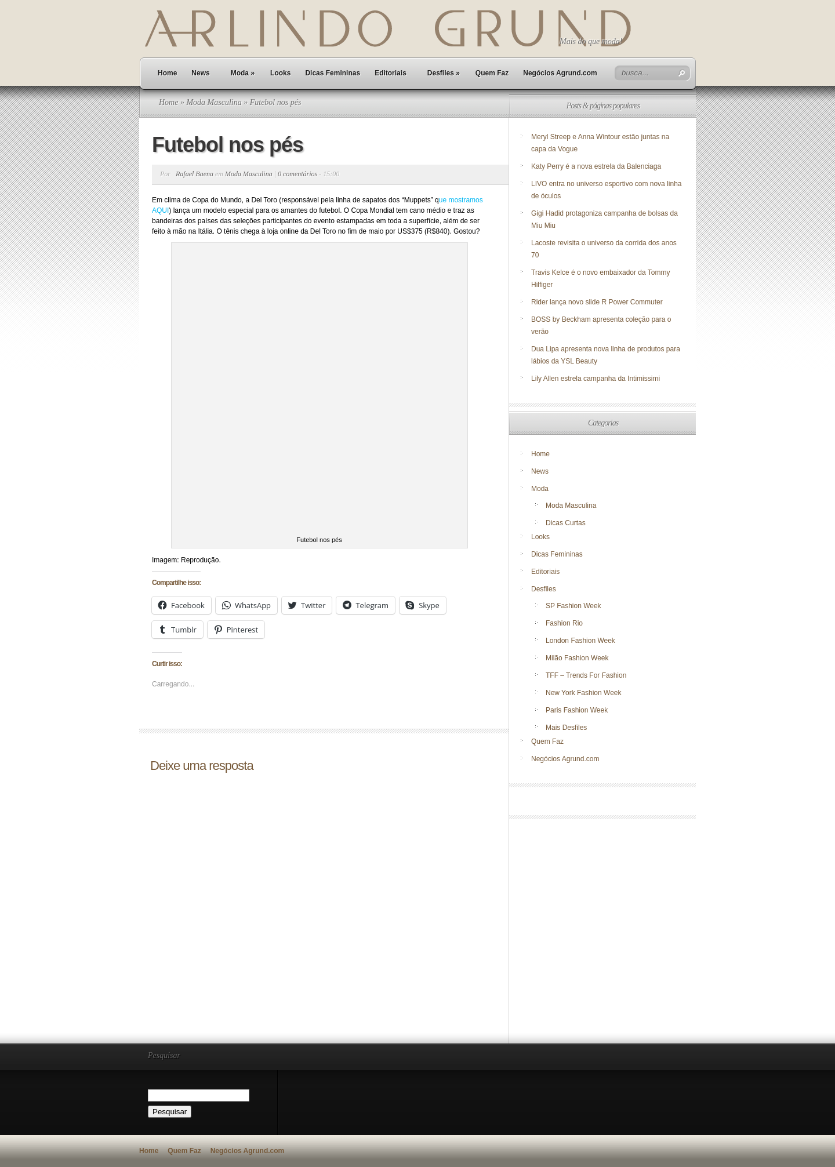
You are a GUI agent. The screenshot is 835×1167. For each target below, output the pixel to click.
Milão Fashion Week (577, 658)
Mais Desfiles (566, 728)
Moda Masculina (213, 102)
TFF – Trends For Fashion (586, 675)
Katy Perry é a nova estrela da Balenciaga (596, 166)
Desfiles (443, 73)
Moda (243, 73)
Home (167, 73)
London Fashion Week (580, 641)
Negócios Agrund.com (560, 73)
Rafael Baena (194, 174)
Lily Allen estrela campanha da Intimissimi (595, 379)
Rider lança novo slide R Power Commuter (597, 302)
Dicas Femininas (332, 73)
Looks (280, 73)
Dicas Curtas (566, 523)
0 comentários (297, 174)
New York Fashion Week (584, 693)
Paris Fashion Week (577, 710)
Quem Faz (492, 73)
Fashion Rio (564, 623)
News (200, 73)
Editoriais (390, 73)
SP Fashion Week (573, 606)
